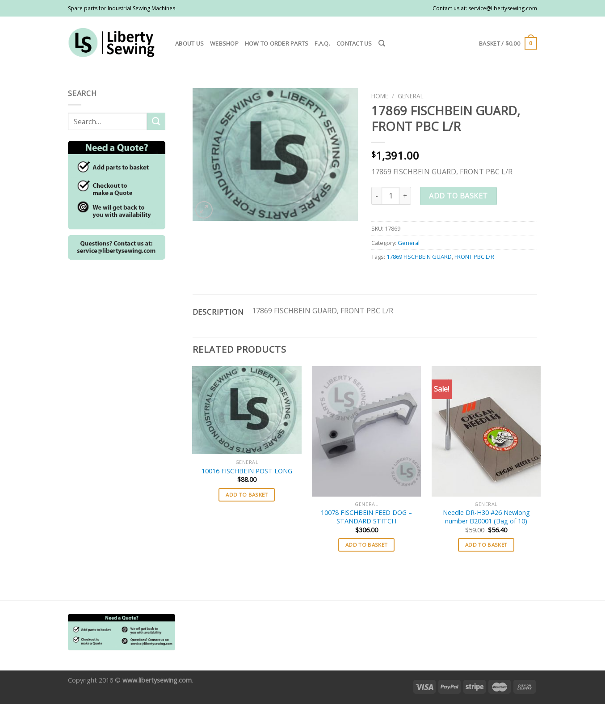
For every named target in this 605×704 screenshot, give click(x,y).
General (411, 96)
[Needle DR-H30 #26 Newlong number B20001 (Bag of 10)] (486, 431)
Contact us (354, 43)
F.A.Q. (322, 43)
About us (189, 43)
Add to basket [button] (247, 494)
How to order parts (277, 43)
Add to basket (458, 196)
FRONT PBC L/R (474, 257)
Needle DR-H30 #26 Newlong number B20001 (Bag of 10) (486, 517)
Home (379, 96)
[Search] (381, 43)
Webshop (224, 43)
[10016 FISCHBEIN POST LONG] (246, 410)
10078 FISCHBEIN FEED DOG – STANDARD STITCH (366, 517)
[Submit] (156, 121)
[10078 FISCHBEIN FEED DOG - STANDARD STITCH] (366, 431)
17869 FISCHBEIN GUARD (419, 257)
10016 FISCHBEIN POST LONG (247, 471)
